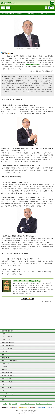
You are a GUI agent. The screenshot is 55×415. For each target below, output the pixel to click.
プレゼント (5, 397)
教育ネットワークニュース (8, 388)
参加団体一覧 (6, 339)
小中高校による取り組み (8, 345)
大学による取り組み (7, 349)
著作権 (38, 404)
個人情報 (14, 404)
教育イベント (5, 355)
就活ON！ (4, 400)
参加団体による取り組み (8, 342)
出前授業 (3, 7)
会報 (3, 391)
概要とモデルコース (8, 364)
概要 (4, 334)
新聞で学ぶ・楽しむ (7, 382)
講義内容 (5, 366)
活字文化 (8, 7)
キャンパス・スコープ (7, 394)
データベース (6, 384)
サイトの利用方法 (7, 336)
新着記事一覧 (5, 358)
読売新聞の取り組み (7, 373)
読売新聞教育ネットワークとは (10, 331)
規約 (10, 404)
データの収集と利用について (28, 404)
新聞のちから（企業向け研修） (10, 361)
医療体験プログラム (7, 379)
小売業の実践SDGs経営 (32, 64)
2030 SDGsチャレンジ (8, 375)
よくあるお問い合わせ (46, 404)
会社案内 (5, 404)
